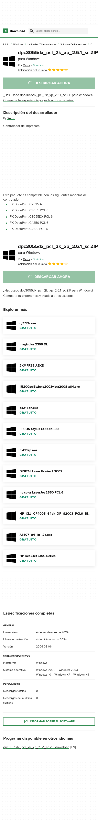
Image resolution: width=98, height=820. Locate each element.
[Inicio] (6, 45)
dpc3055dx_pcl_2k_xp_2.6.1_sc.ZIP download (36, 747)
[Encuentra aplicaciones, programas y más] (58, 31)
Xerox (11, 118)
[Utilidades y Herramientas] (42, 45)
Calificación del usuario (43, 70)
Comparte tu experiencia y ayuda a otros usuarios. (38, 100)
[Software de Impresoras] (73, 45)
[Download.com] (14, 30)
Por (24, 65)
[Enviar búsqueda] (32, 31)
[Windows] (18, 45)
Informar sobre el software (49, 721)
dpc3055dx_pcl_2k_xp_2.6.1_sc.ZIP (58, 55)
